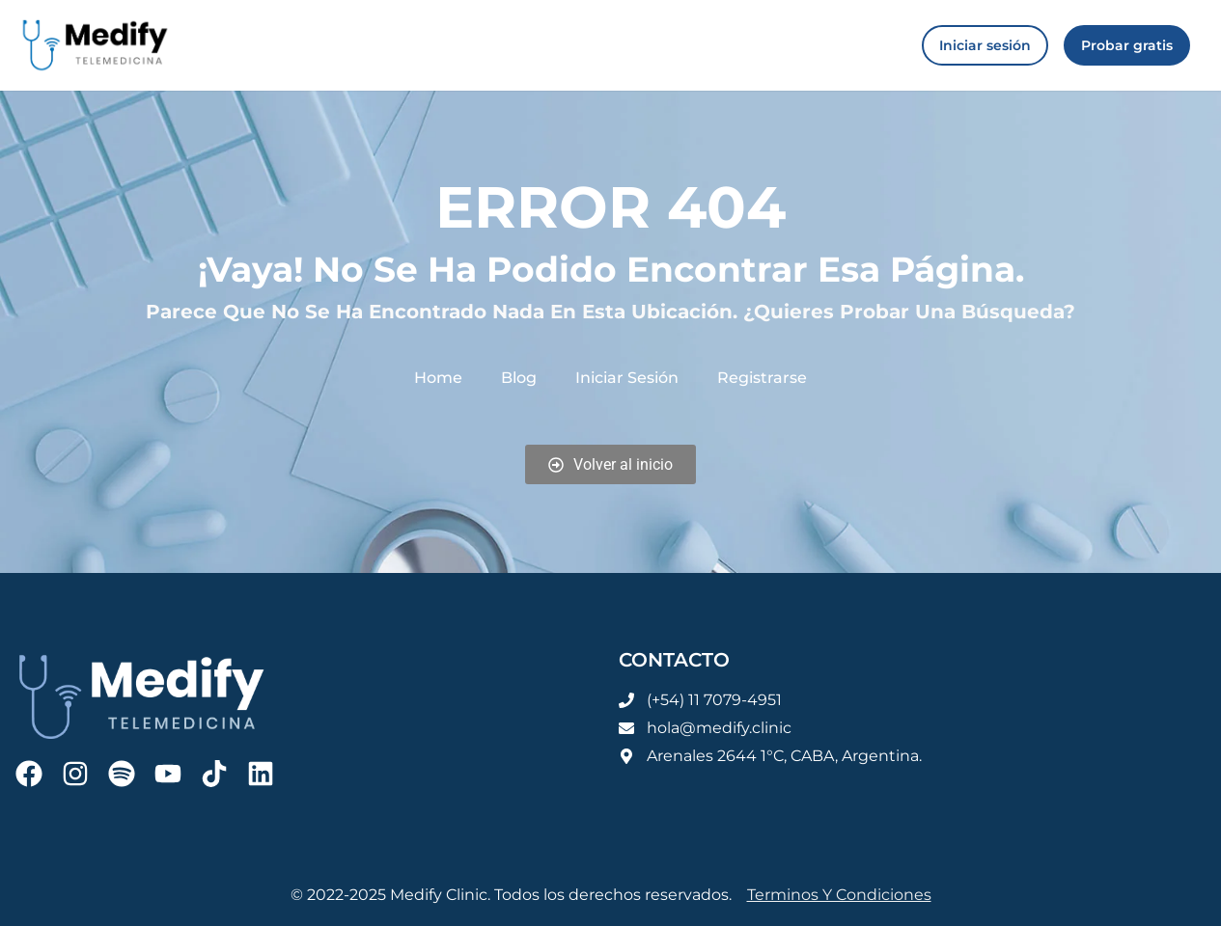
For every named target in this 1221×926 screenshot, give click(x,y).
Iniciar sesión (627, 377)
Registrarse (762, 377)
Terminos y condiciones (839, 894)
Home (438, 377)
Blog (519, 377)
